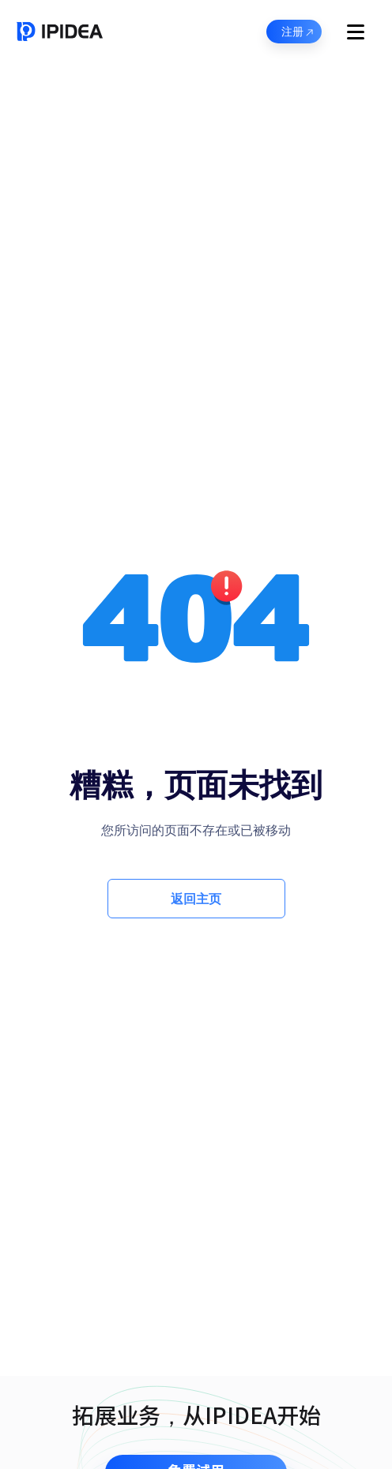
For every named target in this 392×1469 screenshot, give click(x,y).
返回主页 (196, 899)
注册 (298, 32)
